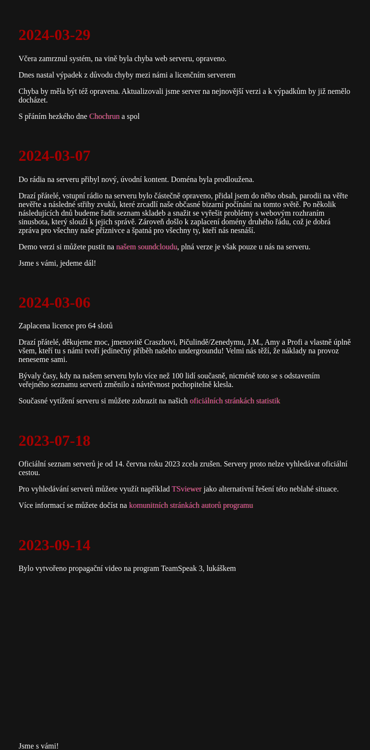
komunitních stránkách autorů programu (191, 505)
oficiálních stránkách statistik (235, 401)
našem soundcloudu (146, 247)
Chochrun (104, 116)
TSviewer (186, 489)
